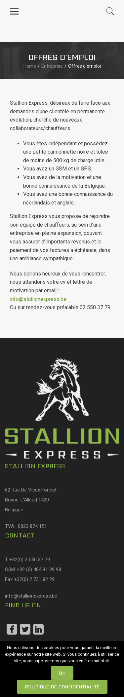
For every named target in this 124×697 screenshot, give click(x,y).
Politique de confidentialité (62, 686)
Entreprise (52, 66)
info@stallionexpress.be (38, 299)
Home (29, 66)
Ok (62, 673)
